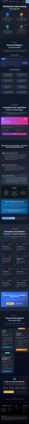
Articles (17, 1)
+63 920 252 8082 (25, 408)
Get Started (7, 347)
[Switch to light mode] (20, 1)
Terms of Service (17, 407)
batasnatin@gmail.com (26, 407)
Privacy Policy (17, 408)
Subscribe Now (21, 349)
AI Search (9, 408)
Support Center (24, 411)
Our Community (18, 303)
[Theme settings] (21, 1)
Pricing (14, 1)
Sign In (24, 1)
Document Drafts (10, 409)
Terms (12, 421)
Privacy (16, 421)
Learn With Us (10, 303)
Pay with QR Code (8, 391)
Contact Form (23, 412)
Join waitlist (21, 33)
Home (9, 407)
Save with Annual (7, 371)
